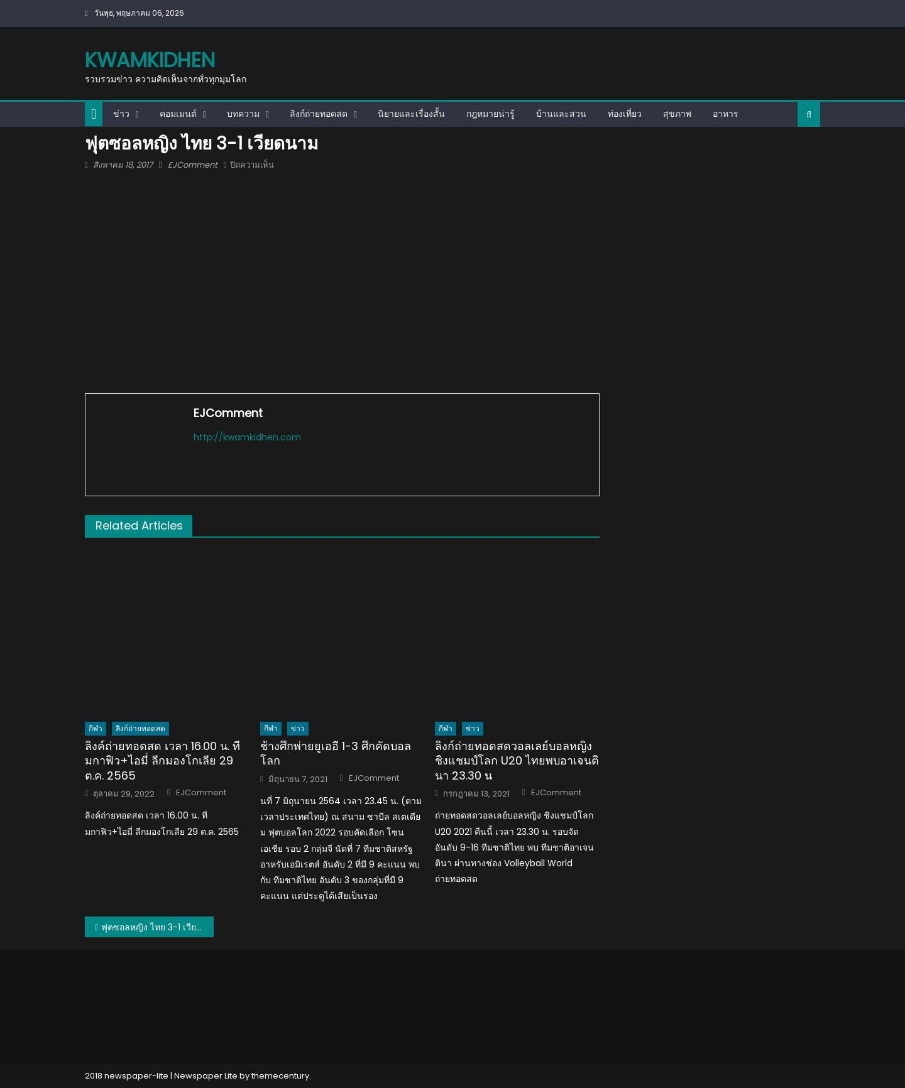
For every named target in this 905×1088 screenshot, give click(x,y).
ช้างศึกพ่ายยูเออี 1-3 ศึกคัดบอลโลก (335, 753)
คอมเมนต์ (178, 113)
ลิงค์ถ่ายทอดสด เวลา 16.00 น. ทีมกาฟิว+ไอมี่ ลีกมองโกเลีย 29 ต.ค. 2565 (162, 761)
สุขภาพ (677, 113)
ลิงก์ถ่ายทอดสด (319, 113)
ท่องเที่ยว (625, 113)
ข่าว (121, 113)
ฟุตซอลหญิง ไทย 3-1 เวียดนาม (157, 927)
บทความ (243, 113)
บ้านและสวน (561, 113)
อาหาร (725, 113)
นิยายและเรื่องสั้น (411, 113)
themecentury (280, 1076)
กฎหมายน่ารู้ (490, 113)
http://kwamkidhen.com (247, 437)
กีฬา (95, 728)
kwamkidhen (150, 60)
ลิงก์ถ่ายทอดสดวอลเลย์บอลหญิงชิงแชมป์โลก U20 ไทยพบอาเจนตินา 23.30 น (517, 761)
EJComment (192, 165)
